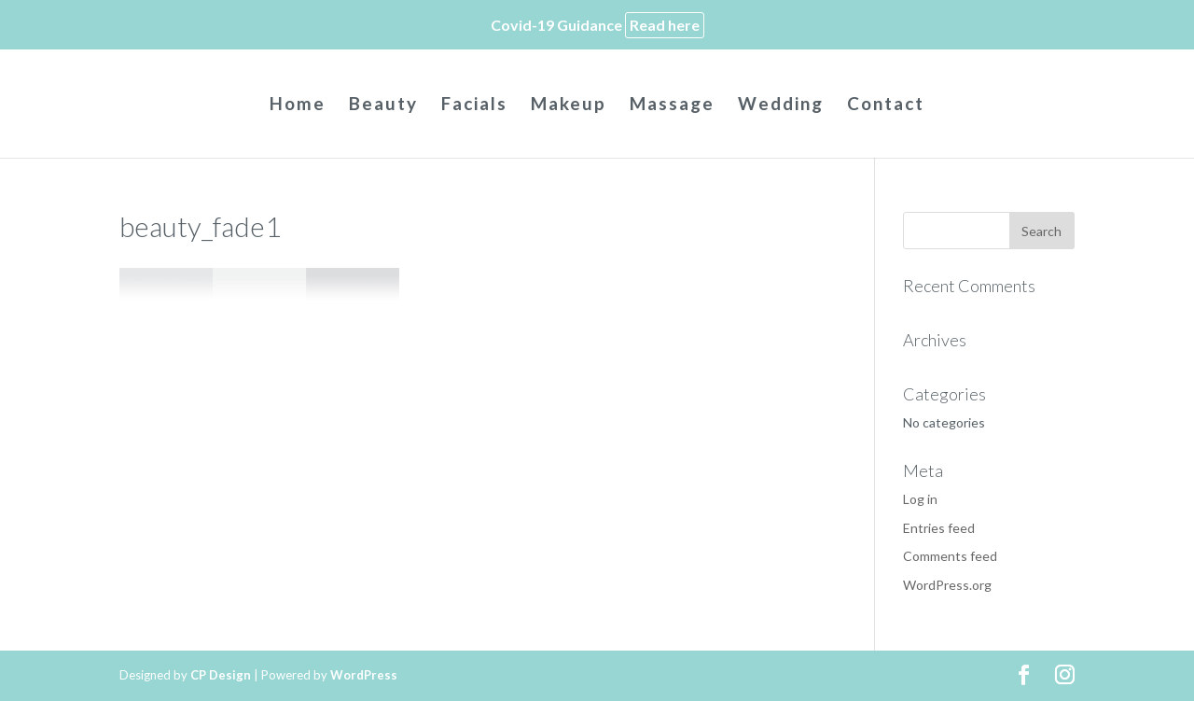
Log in (920, 499)
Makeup (568, 105)
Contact (885, 105)
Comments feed (950, 556)
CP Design (220, 674)
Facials (474, 105)
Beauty (383, 105)
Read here (665, 25)
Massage (672, 105)
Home (298, 105)
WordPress (363, 674)
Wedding (781, 105)
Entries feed (939, 528)
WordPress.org (947, 585)
